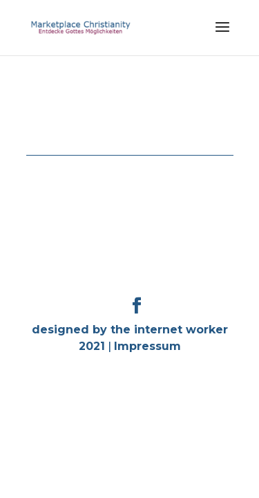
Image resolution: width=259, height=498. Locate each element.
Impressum (147, 346)
